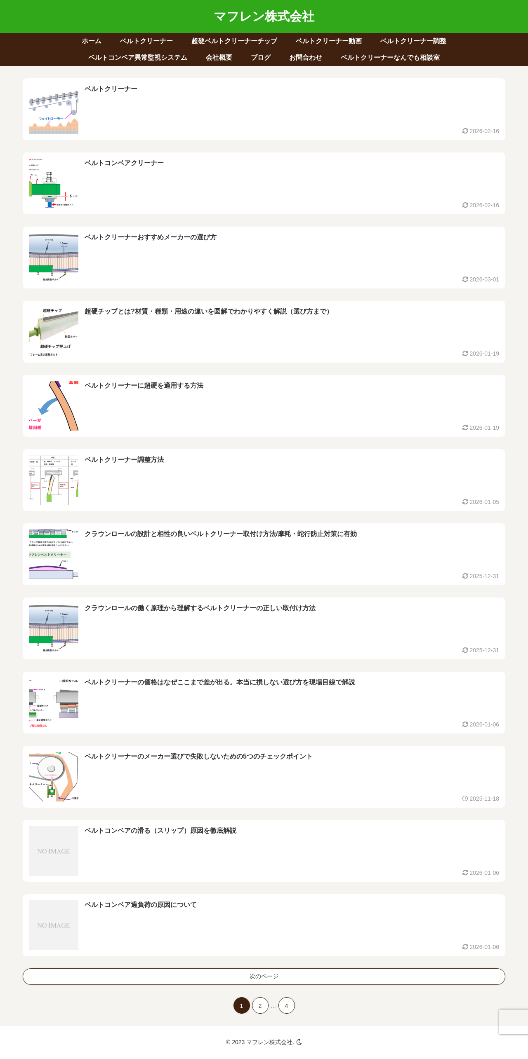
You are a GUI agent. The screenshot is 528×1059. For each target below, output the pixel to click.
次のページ (264, 976)
